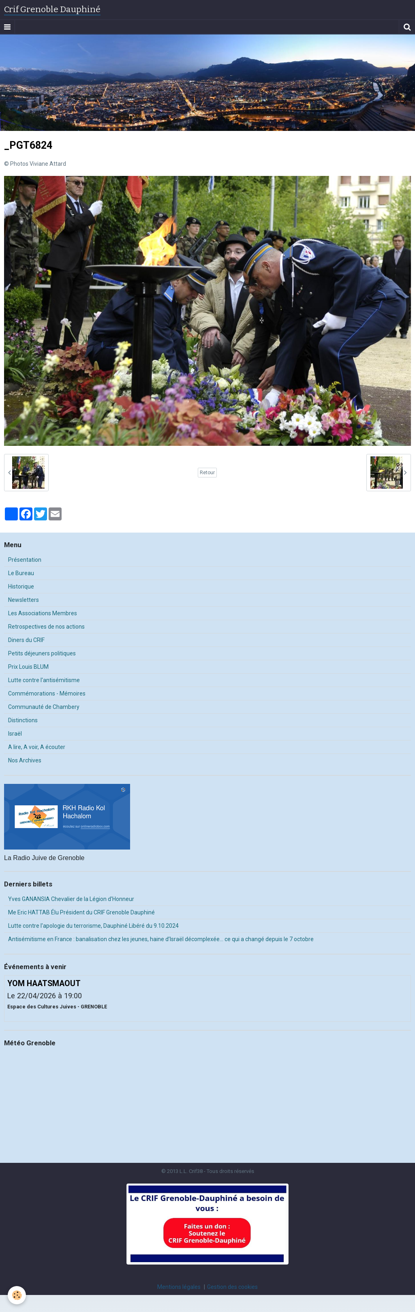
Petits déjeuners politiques (42, 653)
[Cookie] (17, 1295)
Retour (207, 472)
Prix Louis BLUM (28, 666)
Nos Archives (24, 760)
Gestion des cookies (232, 1287)
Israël (15, 733)
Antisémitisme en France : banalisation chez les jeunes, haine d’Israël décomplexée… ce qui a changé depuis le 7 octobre (161, 939)
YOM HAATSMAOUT (44, 983)
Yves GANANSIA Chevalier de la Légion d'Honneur (71, 899)
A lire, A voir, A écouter (36, 747)
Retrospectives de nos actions (46, 626)
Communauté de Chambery (43, 707)
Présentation (24, 559)
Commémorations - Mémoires (47, 693)
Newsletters (23, 600)
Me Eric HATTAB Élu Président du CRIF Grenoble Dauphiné (81, 912)
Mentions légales (179, 1287)
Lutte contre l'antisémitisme (44, 680)
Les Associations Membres (42, 613)
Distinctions (23, 720)
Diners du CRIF (26, 640)
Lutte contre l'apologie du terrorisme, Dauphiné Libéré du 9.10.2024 (93, 925)
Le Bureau (21, 573)
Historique (21, 586)
